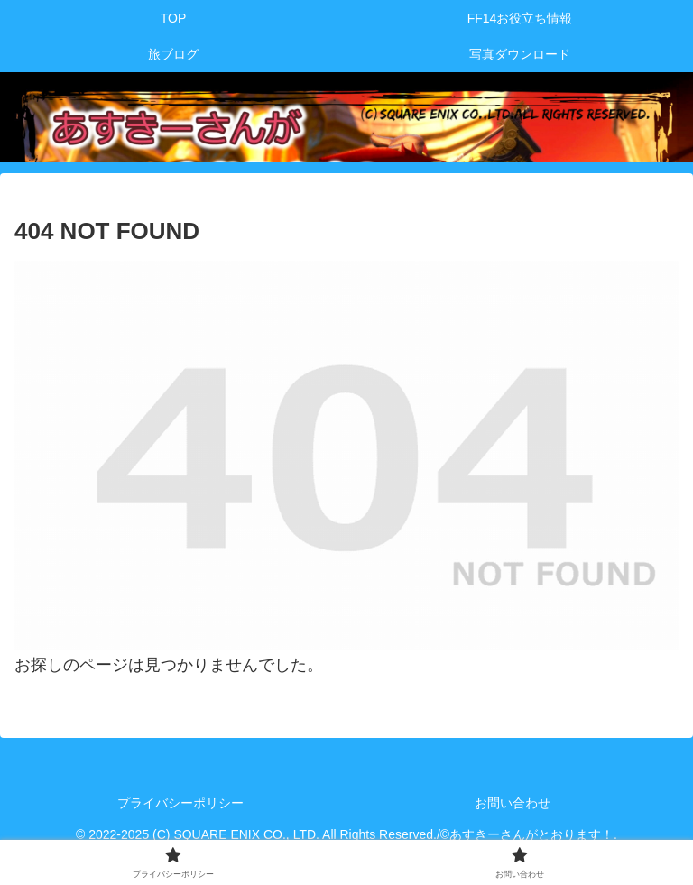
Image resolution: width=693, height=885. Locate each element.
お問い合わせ (512, 803)
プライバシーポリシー (180, 803)
